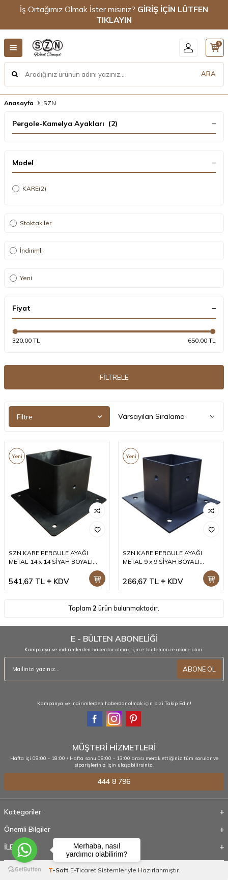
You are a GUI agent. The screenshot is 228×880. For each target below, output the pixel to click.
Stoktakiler (30, 223)
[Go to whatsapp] (24, 850)
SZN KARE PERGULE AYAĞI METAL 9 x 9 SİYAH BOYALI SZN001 (162, 557)
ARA (208, 74)
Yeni (21, 278)
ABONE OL (199, 669)
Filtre (59, 416)
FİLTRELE (114, 377)
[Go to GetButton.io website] (24, 869)
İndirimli (26, 250)
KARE (29, 189)
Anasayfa (19, 103)
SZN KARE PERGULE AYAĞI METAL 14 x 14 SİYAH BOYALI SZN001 (51, 557)
